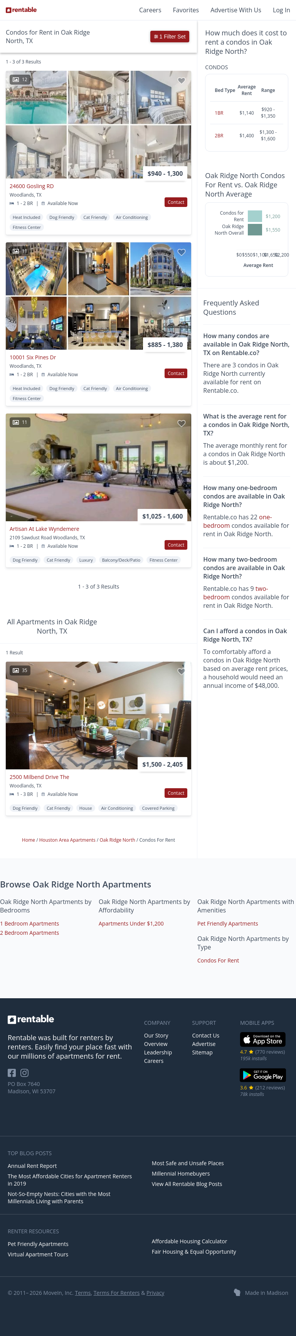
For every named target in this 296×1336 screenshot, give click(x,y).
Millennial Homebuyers (181, 1173)
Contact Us (205, 1035)
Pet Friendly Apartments (227, 923)
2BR (219, 135)
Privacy (155, 1292)
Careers (150, 10)
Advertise (203, 1043)
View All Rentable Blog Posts (187, 1184)
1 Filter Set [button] (170, 36)
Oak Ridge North (117, 840)
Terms (83, 1292)
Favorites (186, 10)
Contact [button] (176, 202)
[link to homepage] (72, 1019)
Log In (281, 10)
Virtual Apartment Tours (38, 1254)
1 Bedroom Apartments (29, 923)
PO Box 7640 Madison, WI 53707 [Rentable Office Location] (32, 1087)
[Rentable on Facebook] (14, 1075)
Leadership (158, 1052)
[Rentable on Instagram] (26, 1075)
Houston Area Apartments (68, 840)
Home (29, 840)
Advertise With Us (235, 10)
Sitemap (202, 1052)
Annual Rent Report (32, 1165)
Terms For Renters (117, 1292)
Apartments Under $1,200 (131, 923)
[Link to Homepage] (21, 10)
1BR (219, 113)
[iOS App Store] (263, 1045)
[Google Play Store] (263, 1081)
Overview (156, 1043)
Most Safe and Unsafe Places (188, 1163)
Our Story (156, 1035)
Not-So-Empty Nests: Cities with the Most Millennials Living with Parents (59, 1197)
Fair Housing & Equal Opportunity (194, 1251)
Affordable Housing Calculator (189, 1241)
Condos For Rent (218, 960)
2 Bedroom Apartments (29, 932)
